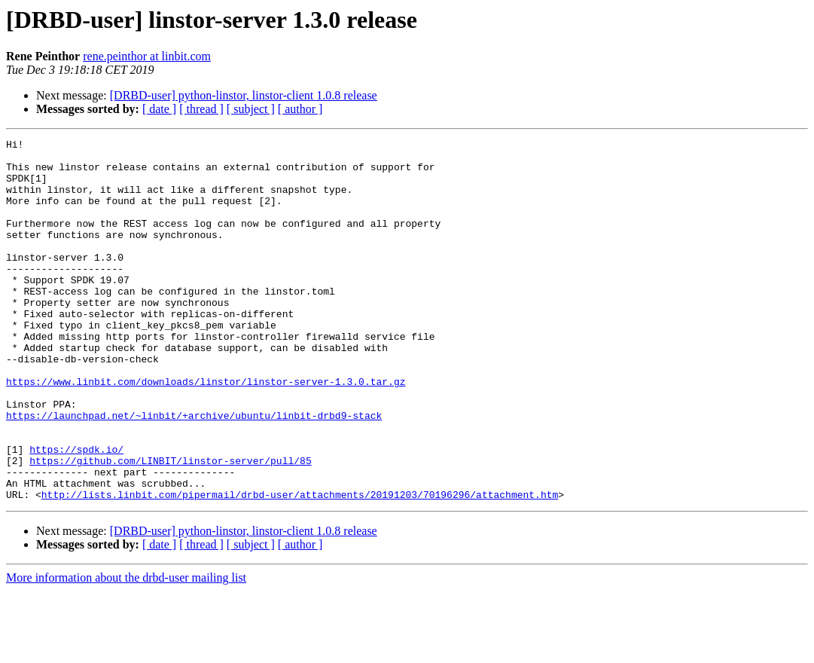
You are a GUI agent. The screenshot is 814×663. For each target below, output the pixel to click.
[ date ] (159, 108)
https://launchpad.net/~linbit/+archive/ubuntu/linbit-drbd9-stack (194, 471)
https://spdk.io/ (76, 512)
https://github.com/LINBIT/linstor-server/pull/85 (170, 526)
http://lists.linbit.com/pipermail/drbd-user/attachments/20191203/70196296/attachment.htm (299, 566)
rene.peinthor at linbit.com (147, 56)
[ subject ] (251, 108)
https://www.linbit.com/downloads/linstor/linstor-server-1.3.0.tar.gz (205, 431)
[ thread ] (201, 108)
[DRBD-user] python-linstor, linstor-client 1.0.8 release (243, 95)
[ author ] (300, 108)
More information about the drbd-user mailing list (126, 649)
